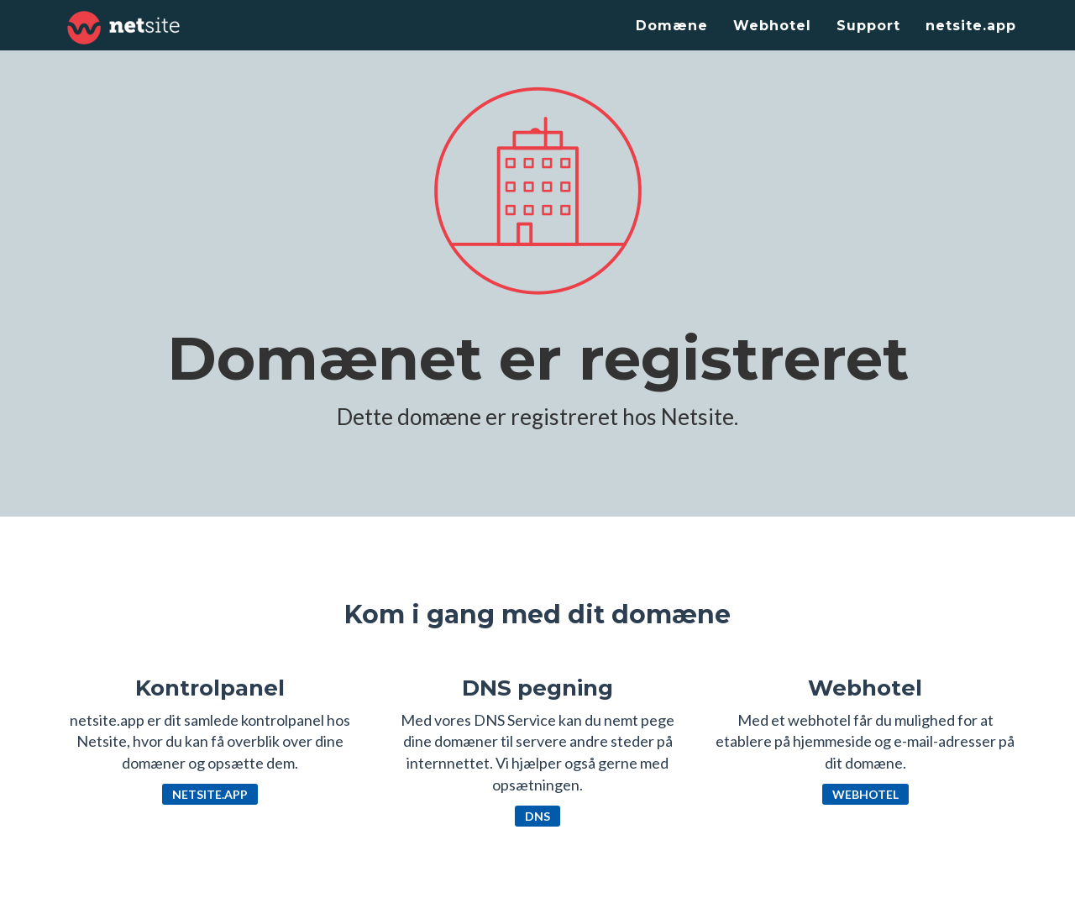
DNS (537, 816)
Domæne (672, 26)
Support (868, 26)
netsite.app (971, 26)
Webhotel (772, 26)
